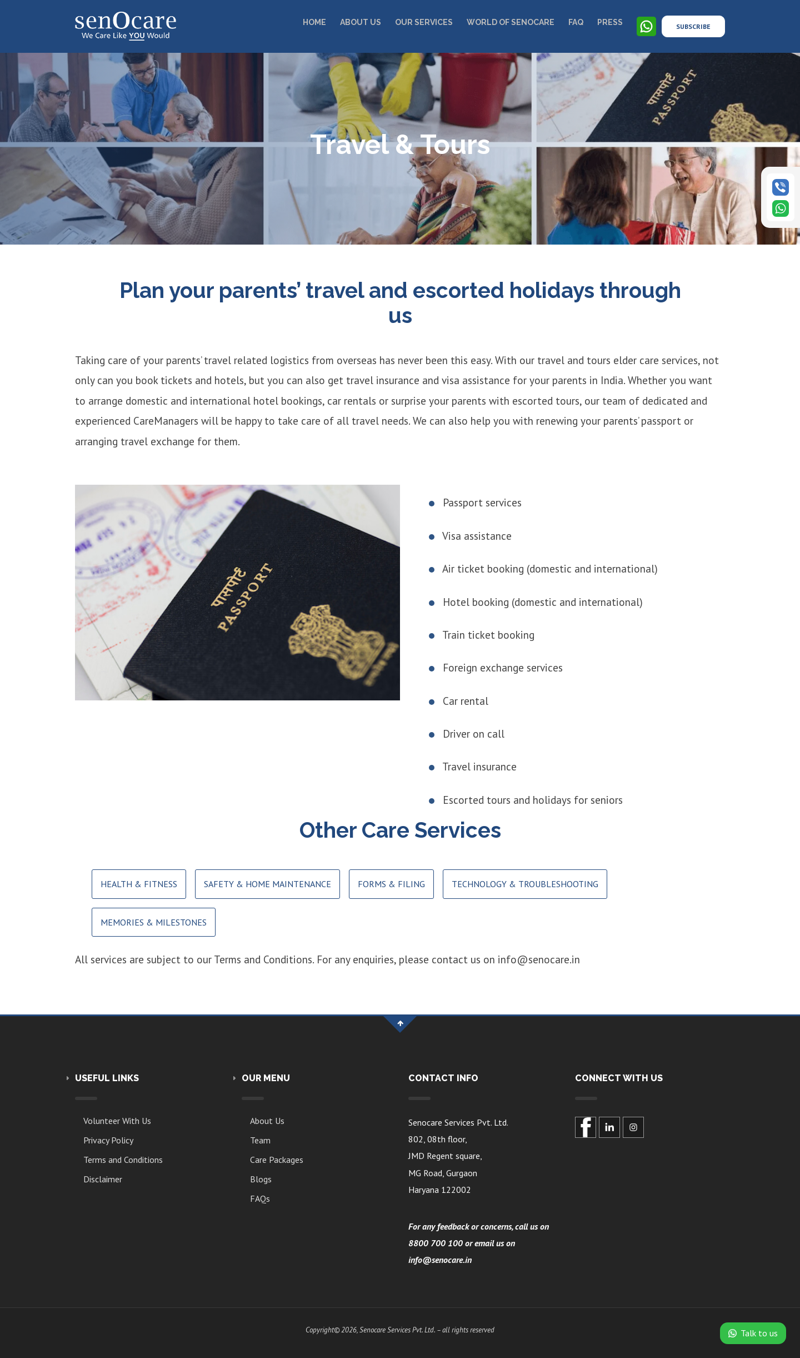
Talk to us (753, 1333)
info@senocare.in (440, 1259)
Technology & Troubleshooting (525, 883)
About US (360, 22)
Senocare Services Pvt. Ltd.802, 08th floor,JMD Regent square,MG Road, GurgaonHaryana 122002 (458, 1156)
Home (314, 22)
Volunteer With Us (117, 1120)
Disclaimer (102, 1179)
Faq (575, 22)
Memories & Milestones (154, 922)
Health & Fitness (139, 883)
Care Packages (276, 1159)
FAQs (260, 1198)
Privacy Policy (108, 1140)
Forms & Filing (391, 883)
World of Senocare (510, 22)
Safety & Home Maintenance (267, 883)
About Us (267, 1120)
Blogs (261, 1179)
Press (610, 22)
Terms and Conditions (123, 1159)
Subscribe (693, 26)
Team (260, 1140)
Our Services (424, 22)
